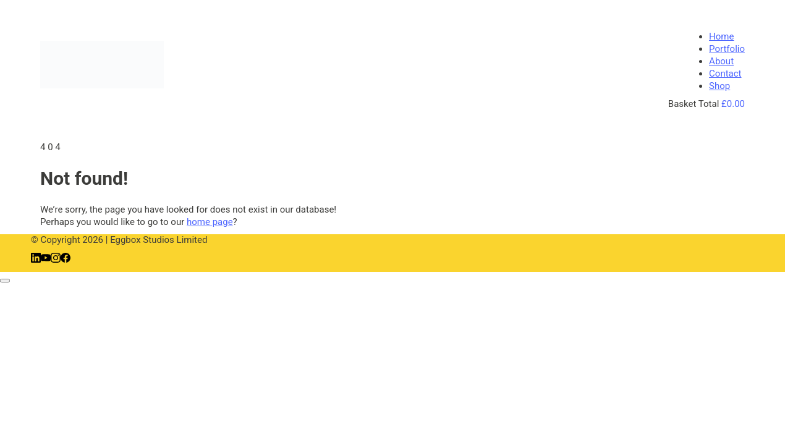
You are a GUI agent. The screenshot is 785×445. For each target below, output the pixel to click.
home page (210, 221)
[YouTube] (46, 259)
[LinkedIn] (36, 259)
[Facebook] (65, 259)
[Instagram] (56, 259)
